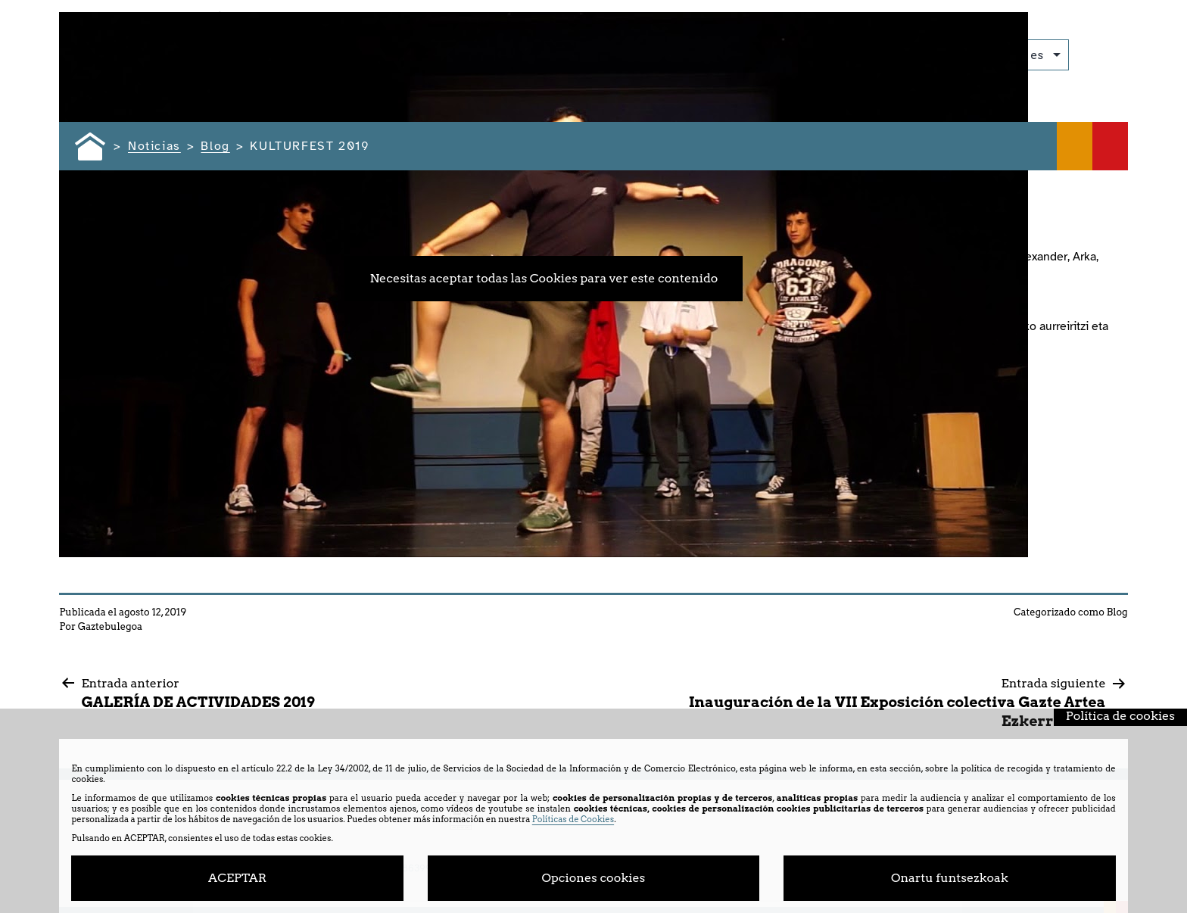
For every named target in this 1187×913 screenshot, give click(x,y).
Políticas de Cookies (573, 819)
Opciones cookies (594, 878)
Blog (1117, 612)
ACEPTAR (237, 878)
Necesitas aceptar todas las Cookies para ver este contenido (543, 278)
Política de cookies (1120, 716)
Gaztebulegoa (110, 626)
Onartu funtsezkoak (949, 878)
